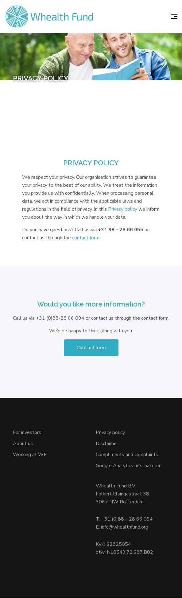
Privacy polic (121, 209)
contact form (85, 237)
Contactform (91, 348)
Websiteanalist (32, 586)
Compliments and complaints (127, 454)
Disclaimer (107, 443)
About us (23, 443)
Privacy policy (110, 432)
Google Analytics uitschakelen (128, 466)
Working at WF (29, 454)
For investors (27, 432)
